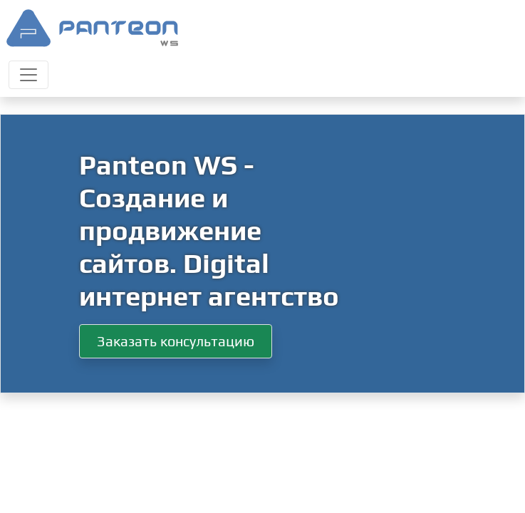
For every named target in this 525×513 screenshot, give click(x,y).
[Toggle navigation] (28, 75)
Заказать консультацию (175, 341)
